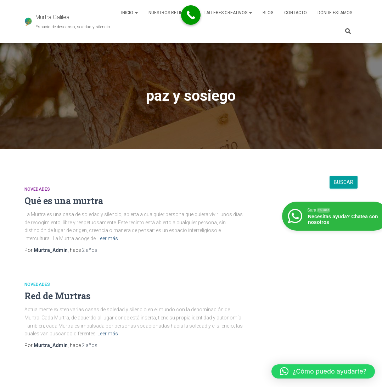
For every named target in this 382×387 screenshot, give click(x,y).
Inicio (129, 12)
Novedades (37, 189)
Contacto (295, 12)
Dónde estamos (335, 12)
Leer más (107, 238)
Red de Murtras (57, 296)
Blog (268, 12)
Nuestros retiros (170, 12)
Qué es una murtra (63, 201)
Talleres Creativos (228, 12)
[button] (323, 371)
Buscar (343, 182)
